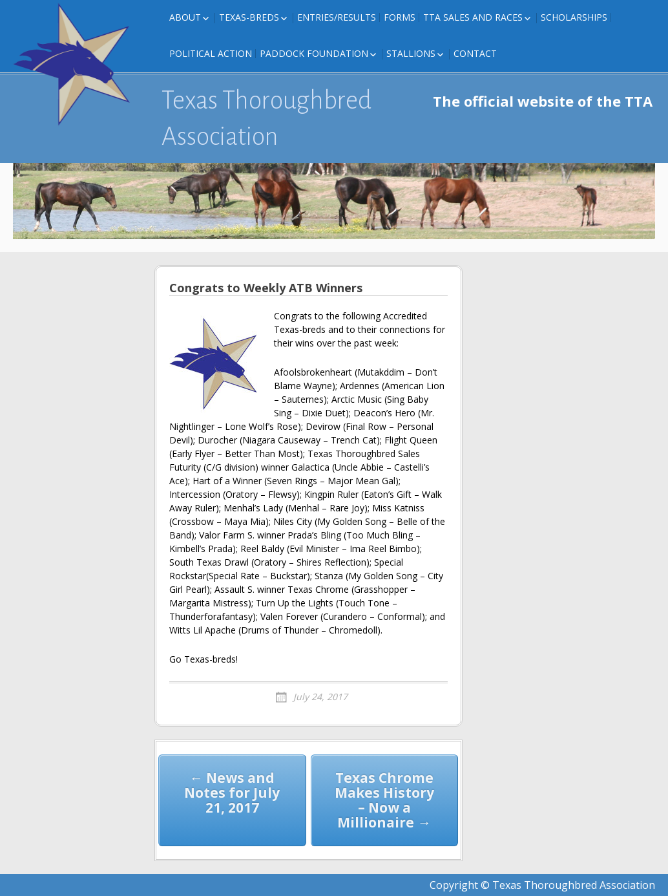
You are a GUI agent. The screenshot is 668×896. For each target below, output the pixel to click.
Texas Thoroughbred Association (266, 118)
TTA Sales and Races (473, 17)
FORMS (399, 17)
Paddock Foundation (314, 53)
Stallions (410, 53)
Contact (475, 53)
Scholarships (574, 17)
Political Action (210, 53)
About (185, 17)
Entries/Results (336, 17)
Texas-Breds (249, 17)
